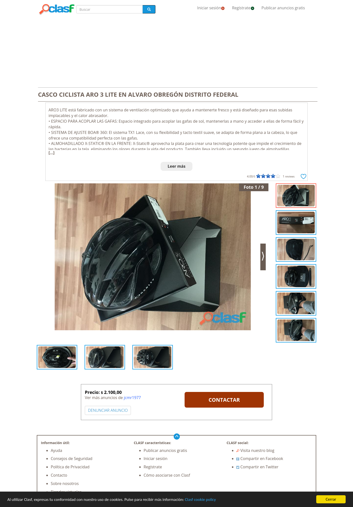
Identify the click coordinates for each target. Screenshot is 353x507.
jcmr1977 (132, 397)
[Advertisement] (176, 52)
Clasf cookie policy (200, 499)
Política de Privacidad (70, 467)
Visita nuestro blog (255, 450)
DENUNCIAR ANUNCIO (108, 410)
